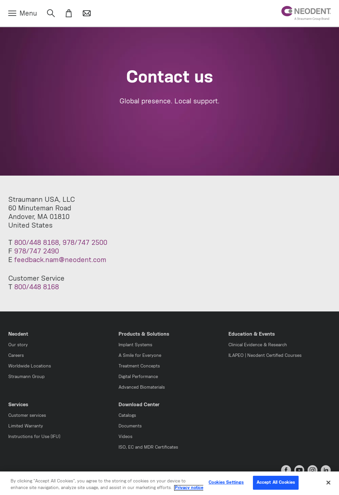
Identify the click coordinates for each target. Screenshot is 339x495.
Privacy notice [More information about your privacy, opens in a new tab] (189, 491)
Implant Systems (135, 345)
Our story (18, 345)
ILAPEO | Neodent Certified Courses (265, 356)
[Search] (51, 13)
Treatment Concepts (139, 366)
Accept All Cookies (276, 486)
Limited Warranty (25, 426)
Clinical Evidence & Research (257, 345)
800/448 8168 (36, 243)
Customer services (27, 415)
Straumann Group (26, 377)
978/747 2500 (85, 243)
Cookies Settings (226, 486)
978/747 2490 (36, 251)
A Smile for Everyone (140, 356)
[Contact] (87, 13)
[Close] (328, 486)
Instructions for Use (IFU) (34, 437)
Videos (125, 437)
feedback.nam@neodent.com (60, 260)
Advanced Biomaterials (142, 387)
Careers (16, 356)
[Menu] (22, 13)
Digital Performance (138, 377)
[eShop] (69, 13)
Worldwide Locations (29, 366)
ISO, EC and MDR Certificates (148, 447)
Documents (130, 426)
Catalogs (127, 415)
